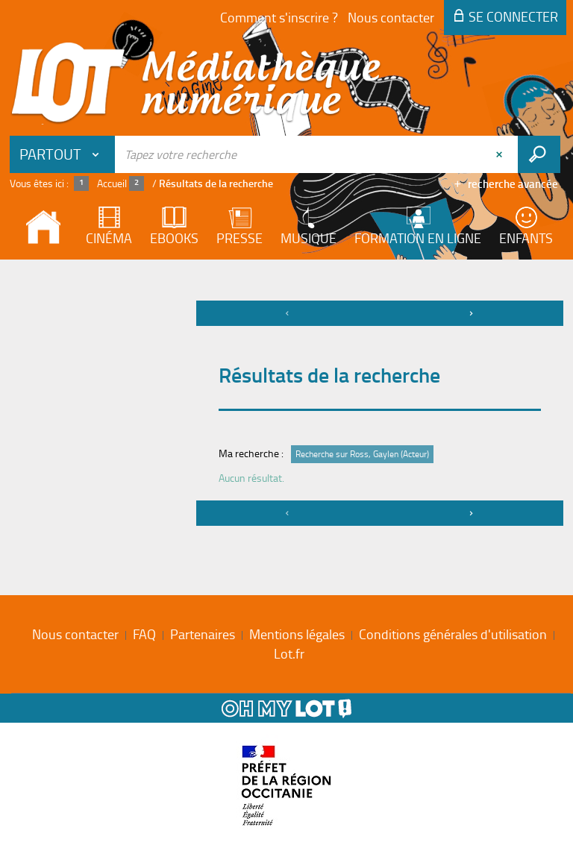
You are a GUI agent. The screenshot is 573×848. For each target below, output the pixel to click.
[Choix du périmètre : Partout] (63, 154)
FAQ (144, 634)
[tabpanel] (286, 415)
